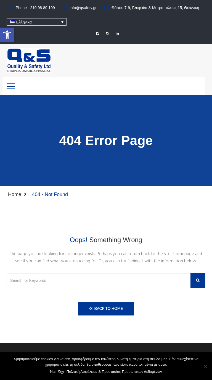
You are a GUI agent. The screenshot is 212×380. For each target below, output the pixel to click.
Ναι (52, 372)
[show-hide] (11, 85)
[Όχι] (205, 366)
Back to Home (106, 308)
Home (14, 194)
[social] (97, 33)
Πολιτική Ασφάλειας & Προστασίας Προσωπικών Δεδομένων (114, 372)
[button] (7, 35)
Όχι (61, 372)
